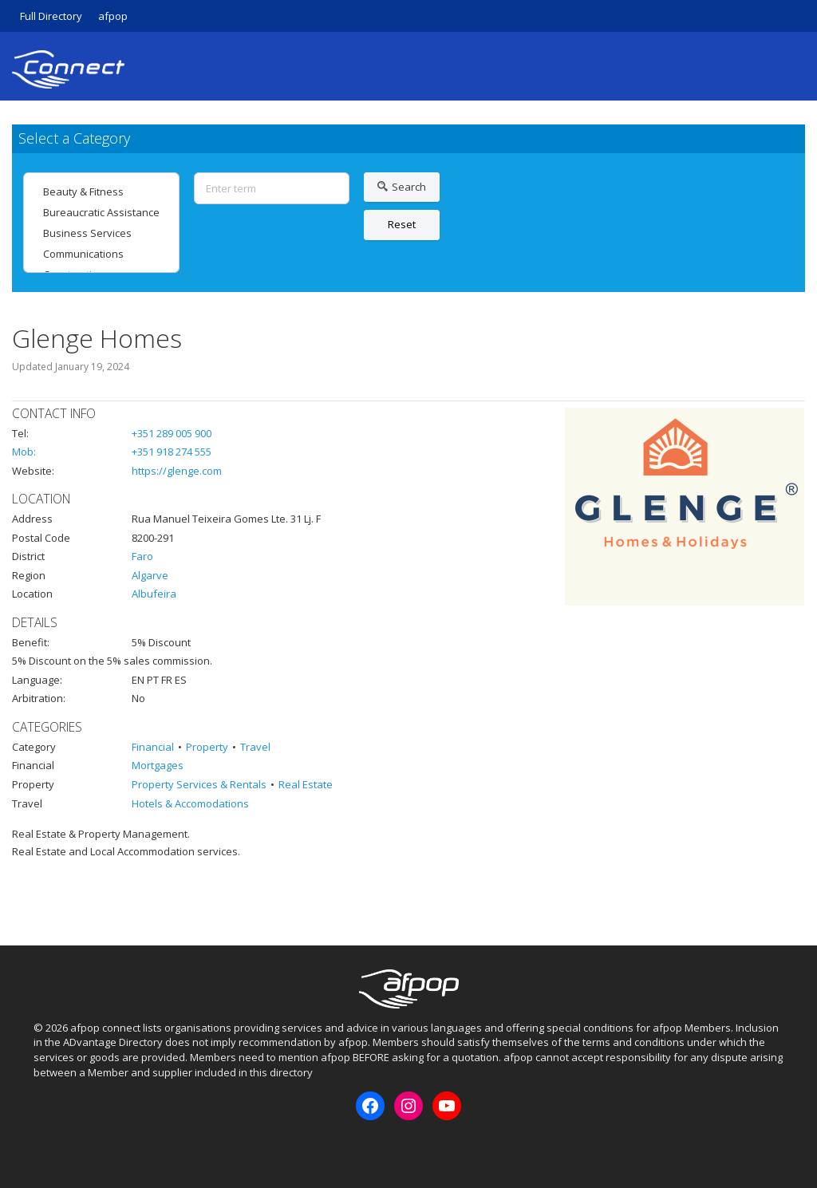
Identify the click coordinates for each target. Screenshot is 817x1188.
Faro (142, 556)
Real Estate (305, 784)
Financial (153, 747)
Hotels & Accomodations (190, 803)
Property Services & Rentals (199, 784)
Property (207, 747)
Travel (255, 747)
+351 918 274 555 (171, 451)
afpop (113, 16)
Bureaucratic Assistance (101, 212)
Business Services (101, 233)
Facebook (45, 1147)
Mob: (24, 451)
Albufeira (154, 593)
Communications (101, 253)
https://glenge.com (177, 471)
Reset (402, 224)
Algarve (150, 575)
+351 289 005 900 (171, 433)
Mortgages (158, 765)
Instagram (71, 1147)
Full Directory (51, 16)
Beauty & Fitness (101, 191)
